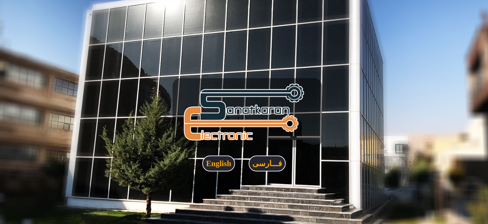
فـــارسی (267, 163)
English (218, 163)
